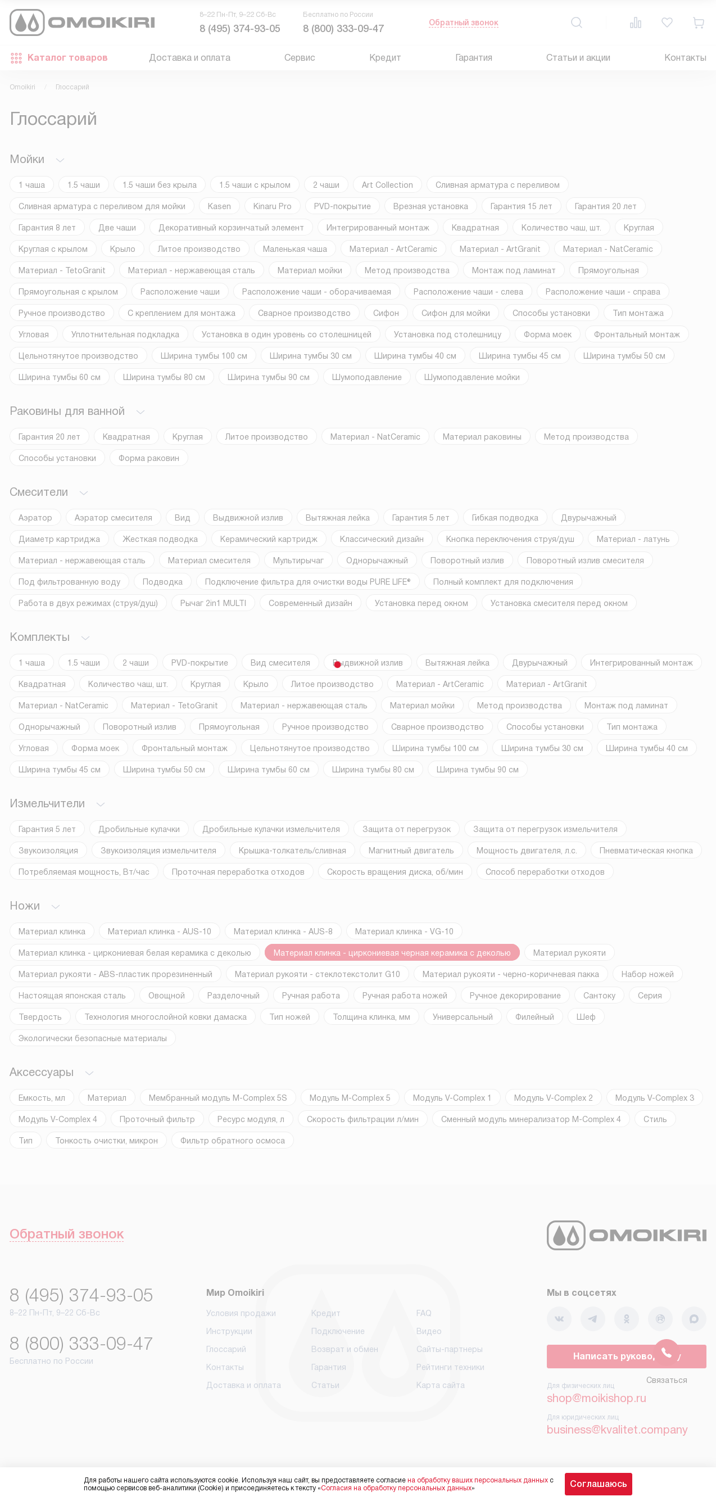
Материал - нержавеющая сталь (191, 270)
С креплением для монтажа (181, 313)
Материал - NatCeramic (608, 249)
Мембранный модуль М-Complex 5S (218, 1097)
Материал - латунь (633, 539)
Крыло (122, 249)
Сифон (386, 313)
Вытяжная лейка (338, 517)
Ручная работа (311, 995)
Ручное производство (62, 313)
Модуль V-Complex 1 (452, 1097)
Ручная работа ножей (404, 995)
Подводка (163, 581)
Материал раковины (482, 436)
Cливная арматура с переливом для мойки (102, 206)
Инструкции (229, 1331)
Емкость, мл (42, 1097)
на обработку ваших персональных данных (477, 1480)
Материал (107, 1097)
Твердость (40, 1016)
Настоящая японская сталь (72, 995)
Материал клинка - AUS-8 (283, 931)
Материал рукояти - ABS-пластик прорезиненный (115, 974)
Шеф (586, 1016)
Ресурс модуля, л (250, 1119)
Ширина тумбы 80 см (164, 377)
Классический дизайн (382, 539)
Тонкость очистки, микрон (106, 1140)
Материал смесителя (209, 560)
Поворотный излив (467, 560)
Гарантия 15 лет (521, 206)
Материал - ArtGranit (500, 249)
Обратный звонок (464, 22)
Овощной (166, 995)
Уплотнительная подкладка (125, 334)
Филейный (534, 1016)
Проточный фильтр (157, 1119)
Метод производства (407, 270)
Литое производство (199, 249)
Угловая (34, 334)
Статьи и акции (578, 57)
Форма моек (548, 334)
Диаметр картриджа (59, 539)
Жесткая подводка (160, 539)
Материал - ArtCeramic (393, 249)
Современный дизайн (310, 603)
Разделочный (233, 995)
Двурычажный (589, 517)
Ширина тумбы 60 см (60, 377)
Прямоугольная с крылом (68, 291)
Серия (650, 995)
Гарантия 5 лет (421, 517)
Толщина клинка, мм (371, 1016)
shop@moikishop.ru (596, 1398)
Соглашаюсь (598, 1484)
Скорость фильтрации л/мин (363, 1119)
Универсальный (463, 1016)
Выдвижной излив (248, 517)
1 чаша (32, 184)
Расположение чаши (180, 291)
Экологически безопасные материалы (93, 1038)
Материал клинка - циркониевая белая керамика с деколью (135, 952)
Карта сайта (440, 1385)
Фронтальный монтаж (637, 334)
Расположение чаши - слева (468, 291)
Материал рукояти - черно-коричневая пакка (511, 974)
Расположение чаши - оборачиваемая (316, 291)
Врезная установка (430, 206)
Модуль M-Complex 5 (350, 1097)
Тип (26, 1140)
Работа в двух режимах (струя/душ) (88, 603)
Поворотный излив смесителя (585, 560)
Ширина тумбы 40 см (415, 355)
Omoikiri (22, 87)
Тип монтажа (638, 313)
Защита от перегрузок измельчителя (545, 829)
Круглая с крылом (53, 249)
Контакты (685, 57)
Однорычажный (377, 560)
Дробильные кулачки (139, 829)
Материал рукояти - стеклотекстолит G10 (317, 974)
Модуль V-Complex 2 (553, 1097)
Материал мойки (310, 270)
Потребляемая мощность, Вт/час (84, 871)
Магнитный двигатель (411, 850)
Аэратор (35, 517)
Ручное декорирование (515, 995)
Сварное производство (304, 313)
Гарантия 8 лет (47, 227)
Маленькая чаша (295, 249)
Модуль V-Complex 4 (58, 1119)
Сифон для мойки (456, 313)
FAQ (424, 1313)
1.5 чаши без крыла (160, 184)
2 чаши (326, 184)
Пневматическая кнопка (646, 850)
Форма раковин (149, 458)
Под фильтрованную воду (69, 581)
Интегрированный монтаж (378, 227)
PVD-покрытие (342, 206)
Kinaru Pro (272, 206)
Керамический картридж (269, 539)
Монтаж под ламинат (514, 270)
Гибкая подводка (505, 517)
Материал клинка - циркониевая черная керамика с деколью (392, 952)
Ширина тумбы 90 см (269, 377)
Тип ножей (289, 1016)
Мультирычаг (298, 560)
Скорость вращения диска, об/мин (395, 871)
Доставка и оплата (189, 57)
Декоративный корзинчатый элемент (231, 227)
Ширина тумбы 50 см (624, 355)
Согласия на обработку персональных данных (396, 1488)
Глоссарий (226, 1349)
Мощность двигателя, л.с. (527, 850)
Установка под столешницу (447, 334)
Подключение (338, 1331)
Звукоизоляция (48, 850)
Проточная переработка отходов (238, 871)
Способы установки (551, 313)
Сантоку (599, 995)
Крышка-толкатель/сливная (292, 850)
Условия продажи (241, 1313)
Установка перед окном (421, 603)
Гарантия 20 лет (606, 206)
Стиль (655, 1119)
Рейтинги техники (450, 1367)
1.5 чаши (83, 184)
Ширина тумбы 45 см (520, 355)
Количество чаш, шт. (561, 227)
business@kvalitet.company (617, 1429)
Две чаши (117, 227)
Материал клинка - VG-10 (404, 931)
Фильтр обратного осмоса (232, 1140)
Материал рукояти (569, 952)
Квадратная (475, 227)
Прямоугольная (608, 270)
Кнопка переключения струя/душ (510, 539)
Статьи (325, 1385)
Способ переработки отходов (545, 871)
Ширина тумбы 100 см (204, 355)
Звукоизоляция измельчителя (158, 850)
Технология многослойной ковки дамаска (165, 1016)
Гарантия (473, 57)
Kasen (219, 206)
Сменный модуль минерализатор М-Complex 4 (531, 1119)
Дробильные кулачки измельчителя (271, 829)
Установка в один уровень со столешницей (286, 334)
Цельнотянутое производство (78, 355)
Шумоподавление (367, 377)
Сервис (299, 57)
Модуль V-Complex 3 (654, 1097)
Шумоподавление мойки (472, 377)
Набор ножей (648, 974)
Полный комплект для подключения (503, 581)
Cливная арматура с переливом (498, 184)
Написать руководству (627, 1356)
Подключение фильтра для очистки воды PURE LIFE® (308, 581)
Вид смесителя (280, 662)
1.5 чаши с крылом (255, 184)
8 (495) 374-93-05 (240, 28)
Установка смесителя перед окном (559, 603)
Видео (429, 1331)
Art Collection (387, 184)
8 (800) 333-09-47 (343, 28)
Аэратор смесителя (113, 517)
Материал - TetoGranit (62, 270)
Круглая (639, 227)
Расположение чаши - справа (603, 291)
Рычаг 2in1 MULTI (213, 603)
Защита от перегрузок (406, 829)
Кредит (385, 57)
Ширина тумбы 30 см (311, 355)
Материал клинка (52, 931)
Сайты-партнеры (449, 1349)
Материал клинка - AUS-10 (159, 931)
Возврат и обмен (344, 1349)
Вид (183, 517)
